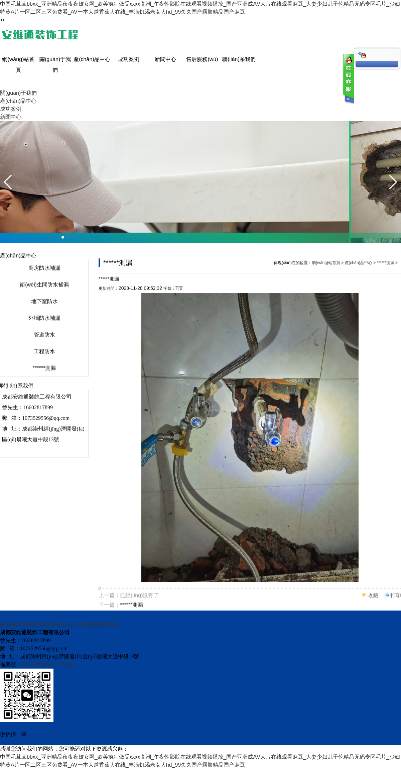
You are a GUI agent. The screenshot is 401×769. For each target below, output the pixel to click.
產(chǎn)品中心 (358, 268)
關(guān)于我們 (18, 624)
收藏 (373, 601)
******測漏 (44, 374)
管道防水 (44, 340)
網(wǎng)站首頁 (326, 268)
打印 (395, 601)
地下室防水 (44, 307)
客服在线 (348, 79)
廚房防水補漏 (44, 274)
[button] (62, 237)
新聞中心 (110, 624)
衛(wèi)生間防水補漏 (44, 290)
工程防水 (44, 357)
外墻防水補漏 (44, 324)
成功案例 (87, 624)
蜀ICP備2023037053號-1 (49, 664)
